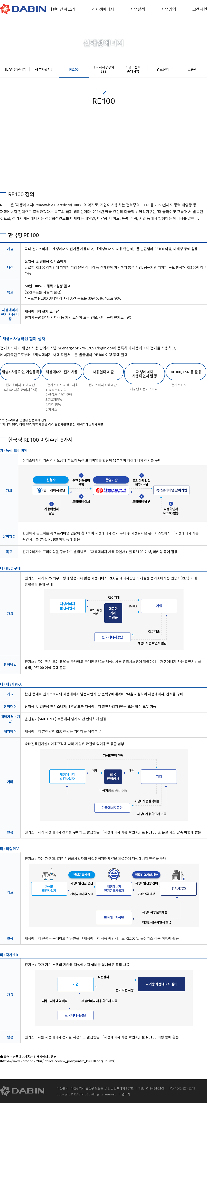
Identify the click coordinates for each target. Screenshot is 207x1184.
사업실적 (137, 9)
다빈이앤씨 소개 (62, 9)
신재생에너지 (103, 9)
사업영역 (168, 9)
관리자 (126, 1094)
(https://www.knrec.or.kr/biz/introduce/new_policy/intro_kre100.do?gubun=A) (58, 1061)
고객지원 (199, 9)
